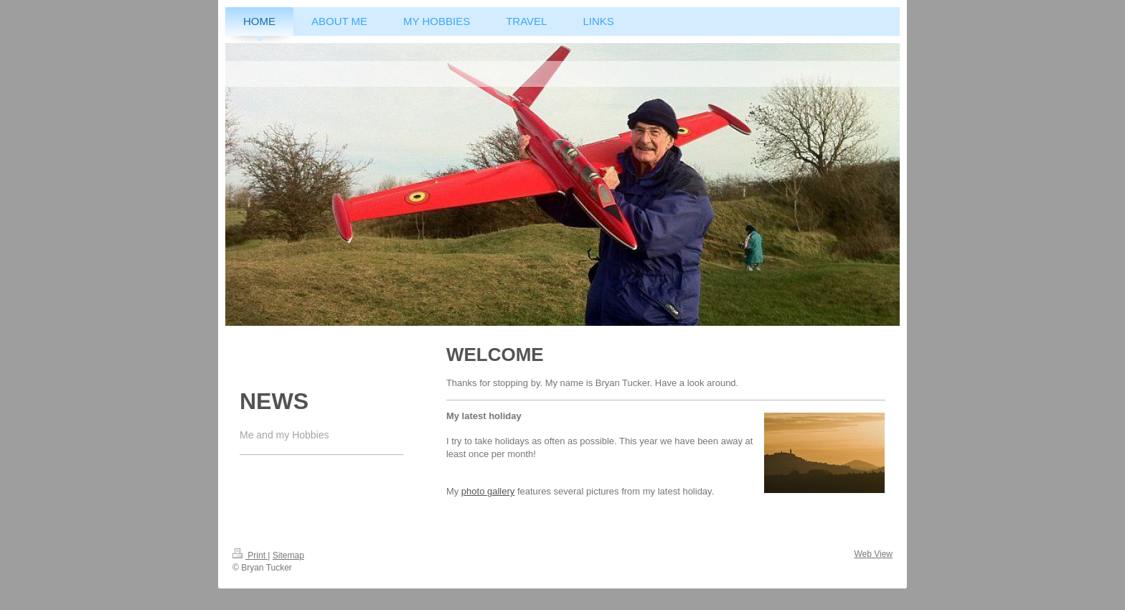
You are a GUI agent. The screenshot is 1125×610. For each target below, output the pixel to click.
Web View (873, 554)
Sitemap (288, 555)
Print (250, 555)
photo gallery (487, 491)
